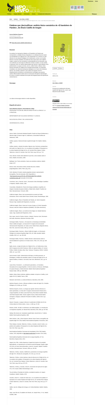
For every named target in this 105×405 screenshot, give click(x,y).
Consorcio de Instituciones (44, 14)
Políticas (9, 14)
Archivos (16, 19)
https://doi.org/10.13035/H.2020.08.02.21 (22, 42)
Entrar (96, 1)
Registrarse (90, 1)
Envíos (33, 14)
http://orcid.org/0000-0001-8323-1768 (16, 37)
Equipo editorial (17, 14)
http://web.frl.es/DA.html (29, 333)
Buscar (94, 14)
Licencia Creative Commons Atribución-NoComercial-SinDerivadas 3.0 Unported (61, 107)
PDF (56, 68)
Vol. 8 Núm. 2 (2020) (24, 19)
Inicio (11, 19)
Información (27, 14)
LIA (61, 68)
